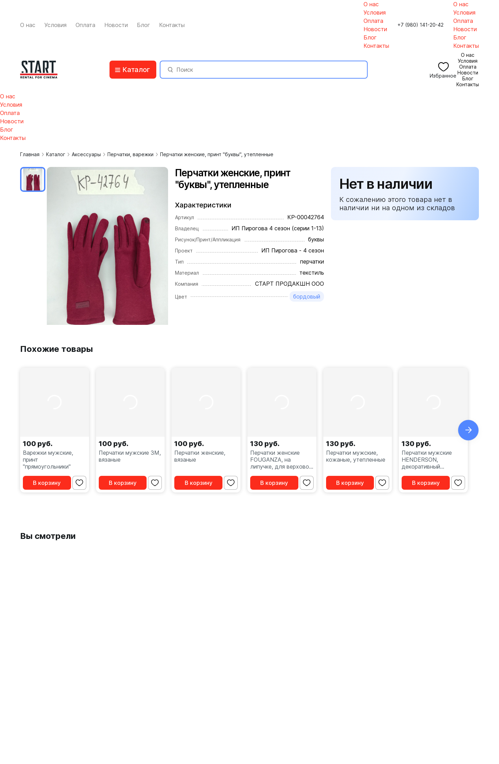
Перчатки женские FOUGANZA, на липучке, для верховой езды (281, 459)
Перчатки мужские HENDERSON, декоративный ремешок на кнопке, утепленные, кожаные (431, 459)
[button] (468, 430)
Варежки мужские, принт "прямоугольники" (48, 459)
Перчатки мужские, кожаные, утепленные (355, 456)
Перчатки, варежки (130, 154)
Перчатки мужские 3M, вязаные (130, 456)
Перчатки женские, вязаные (199, 456)
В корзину (47, 482)
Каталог (55, 154)
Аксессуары (86, 154)
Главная (30, 154)
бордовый (306, 296)
